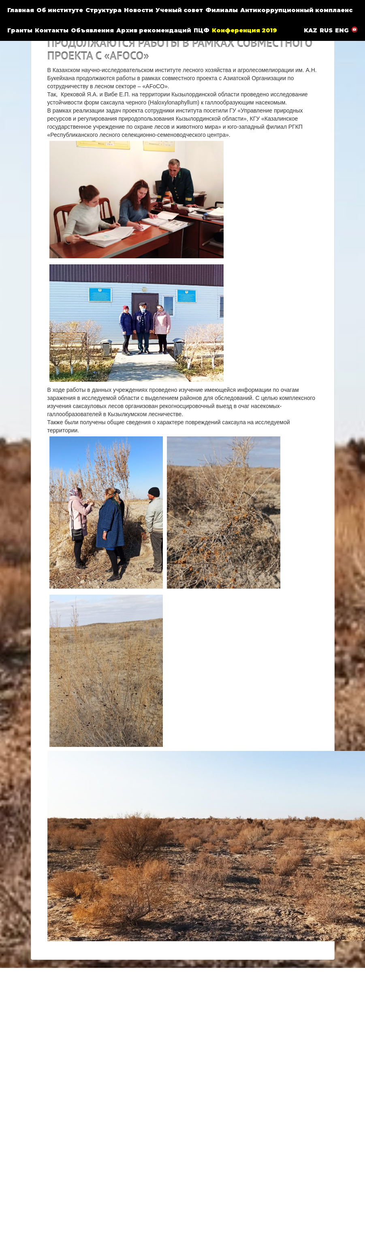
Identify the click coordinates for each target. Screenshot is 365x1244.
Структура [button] (103, 10)
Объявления (92, 30)
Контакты (51, 30)
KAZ (310, 30)
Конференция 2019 (244, 30)
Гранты (19, 30)
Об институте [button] (59, 10)
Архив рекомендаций (153, 30)
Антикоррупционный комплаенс (296, 10)
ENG (342, 30)
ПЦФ (201, 30)
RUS (326, 30)
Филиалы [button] (221, 10)
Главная (20, 10)
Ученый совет (179, 10)
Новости (138, 10)
